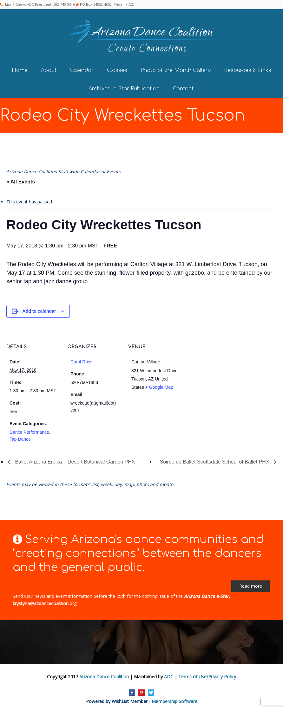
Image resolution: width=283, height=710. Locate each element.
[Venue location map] (222, 370)
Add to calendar (39, 309)
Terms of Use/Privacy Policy (207, 675)
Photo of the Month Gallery (176, 69)
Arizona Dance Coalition (104, 675)
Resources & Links (247, 69)
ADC (168, 675)
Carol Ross (81, 360)
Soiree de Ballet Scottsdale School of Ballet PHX (215, 460)
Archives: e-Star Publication (124, 87)
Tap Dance (20, 437)
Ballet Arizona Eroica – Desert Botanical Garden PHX (74, 460)
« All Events (20, 180)
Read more (250, 585)
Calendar (82, 69)
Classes (117, 69)
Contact (183, 87)
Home (20, 69)
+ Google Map (159, 385)
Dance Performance (29, 430)
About (48, 69)
